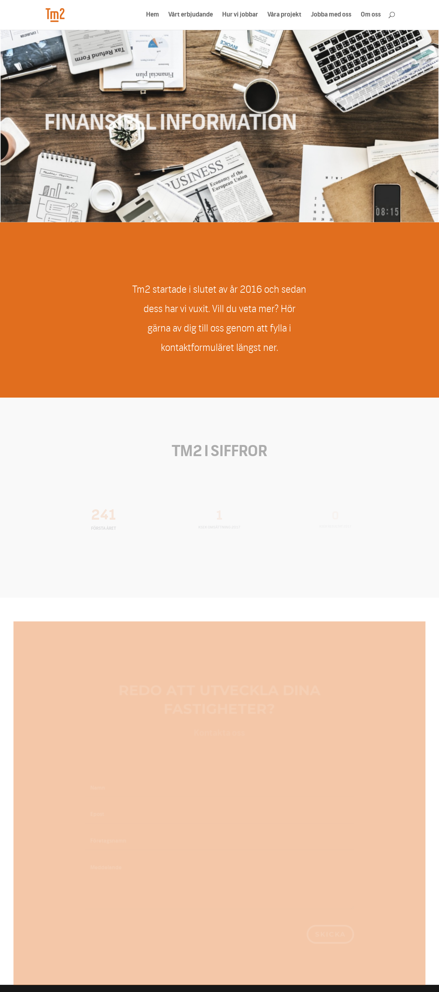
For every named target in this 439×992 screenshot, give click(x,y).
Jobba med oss (331, 15)
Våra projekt (284, 15)
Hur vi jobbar (240, 15)
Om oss (371, 15)
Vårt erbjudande (190, 15)
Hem (152, 15)
